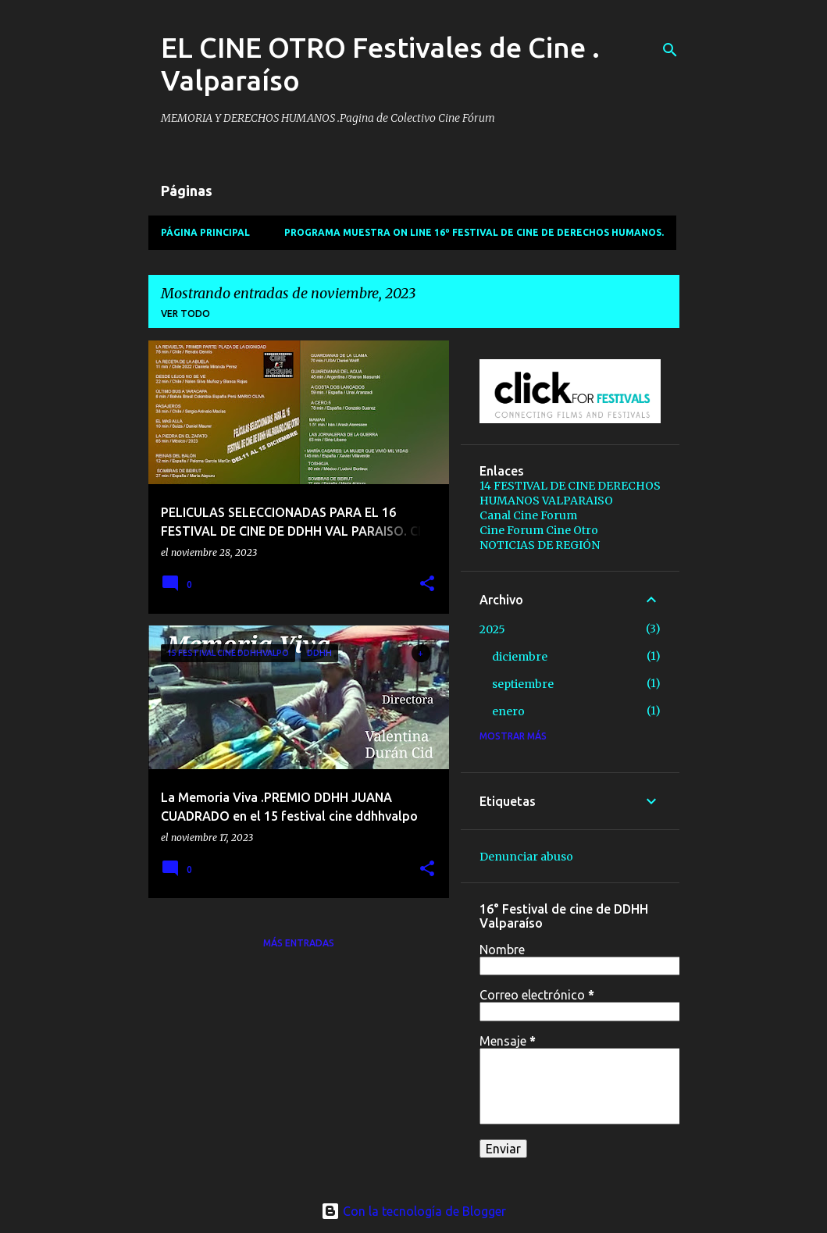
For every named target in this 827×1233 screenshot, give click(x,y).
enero (508, 711)
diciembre (519, 657)
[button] (427, 584)
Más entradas (298, 943)
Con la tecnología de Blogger (413, 1211)
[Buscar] (670, 50)
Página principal (205, 232)
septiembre (523, 684)
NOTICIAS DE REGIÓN (539, 545)
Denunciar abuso (526, 857)
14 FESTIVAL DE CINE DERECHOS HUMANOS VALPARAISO (570, 493)
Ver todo (185, 313)
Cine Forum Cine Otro (538, 530)
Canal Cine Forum (528, 515)
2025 (492, 629)
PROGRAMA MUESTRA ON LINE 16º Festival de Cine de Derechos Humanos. (474, 232)
